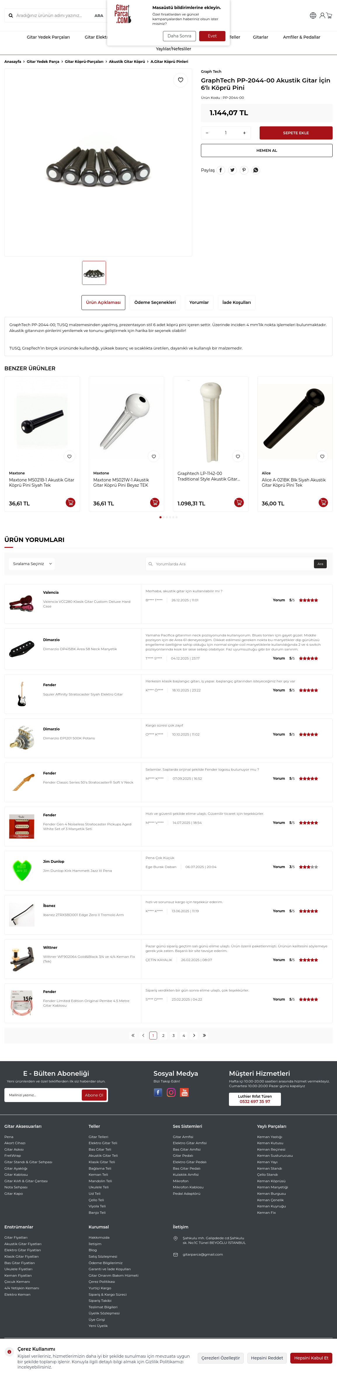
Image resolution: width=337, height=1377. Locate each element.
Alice (266, 473)
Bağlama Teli (100, 1168)
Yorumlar (199, 302)
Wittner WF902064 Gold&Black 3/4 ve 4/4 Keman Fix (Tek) (89, 958)
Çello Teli (96, 1200)
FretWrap (12, 1155)
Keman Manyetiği (272, 1187)
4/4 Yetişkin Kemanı (21, 1288)
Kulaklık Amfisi (186, 1174)
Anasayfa (12, 61)
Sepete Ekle (296, 133)
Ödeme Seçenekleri (155, 302)
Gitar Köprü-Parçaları (84, 61)
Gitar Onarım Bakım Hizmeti (114, 1275)
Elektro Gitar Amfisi (190, 1143)
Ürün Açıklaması (103, 302)
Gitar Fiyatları (15, 1237)
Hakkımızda (99, 1237)
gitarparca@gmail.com (203, 1254)
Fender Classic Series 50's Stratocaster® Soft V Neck (88, 782)
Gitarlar (256, 37)
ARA (98, 15)
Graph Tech (211, 71)
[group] (98, 162)
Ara (319, 564)
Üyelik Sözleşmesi (104, 1313)
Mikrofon (181, 1181)
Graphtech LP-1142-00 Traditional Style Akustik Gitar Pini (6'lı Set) (207, 476)
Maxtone (17, 473)
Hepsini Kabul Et (311, 1358)
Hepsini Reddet (267, 1358)
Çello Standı (267, 1174)
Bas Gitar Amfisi (187, 1149)
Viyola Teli (97, 1206)
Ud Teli (95, 1193)
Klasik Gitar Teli (102, 1162)
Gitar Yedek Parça (43, 61)
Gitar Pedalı (183, 1155)
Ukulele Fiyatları (18, 1269)
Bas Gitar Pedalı (187, 1168)
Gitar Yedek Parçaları (43, 37)
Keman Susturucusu (275, 1155)
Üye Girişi (97, 1319)
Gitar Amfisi (183, 1137)
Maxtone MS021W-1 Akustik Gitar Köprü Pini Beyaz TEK (121, 482)
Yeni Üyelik (98, 1325)
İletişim (95, 1244)
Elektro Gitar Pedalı (189, 1162)
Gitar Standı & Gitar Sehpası (28, 1162)
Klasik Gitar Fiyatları (21, 1256)
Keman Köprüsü (271, 1181)
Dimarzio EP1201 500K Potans (69, 738)
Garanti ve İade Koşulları (110, 1269)
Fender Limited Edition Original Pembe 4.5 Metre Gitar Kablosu (86, 1003)
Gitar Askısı (14, 1149)
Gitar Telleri (98, 1137)
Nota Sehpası (15, 1187)
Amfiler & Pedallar (296, 37)
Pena (8, 1137)
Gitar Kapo (13, 1193)
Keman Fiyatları (18, 1275)
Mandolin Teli (100, 1181)
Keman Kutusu (270, 1143)
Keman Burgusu (271, 1193)
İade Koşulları (237, 302)
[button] (160, 517)
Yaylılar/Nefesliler (168, 48)
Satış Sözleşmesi (103, 1256)
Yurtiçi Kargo (100, 1288)
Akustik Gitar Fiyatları (22, 1244)
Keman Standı (269, 1168)
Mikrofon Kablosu (188, 1187)
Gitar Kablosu (16, 1174)
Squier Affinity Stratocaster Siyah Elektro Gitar (83, 694)
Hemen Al (267, 152)
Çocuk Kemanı (17, 1281)
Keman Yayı (267, 1162)
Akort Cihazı (14, 1143)
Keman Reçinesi (271, 1149)
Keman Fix (266, 1212)
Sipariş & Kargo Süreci (108, 1294)
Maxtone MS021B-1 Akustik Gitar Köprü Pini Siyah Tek (41, 482)
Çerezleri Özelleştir (220, 1358)
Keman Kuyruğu (271, 1206)
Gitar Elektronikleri (99, 37)
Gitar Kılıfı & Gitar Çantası (26, 1181)
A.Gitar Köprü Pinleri (169, 61)
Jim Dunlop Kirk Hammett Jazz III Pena (77, 870)
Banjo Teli (97, 1212)
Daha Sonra (178, 36)
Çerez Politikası (102, 1281)
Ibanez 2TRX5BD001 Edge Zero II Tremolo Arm (83, 915)
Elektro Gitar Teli (103, 1143)
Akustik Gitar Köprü (127, 61)
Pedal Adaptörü (186, 1193)
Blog (93, 1250)
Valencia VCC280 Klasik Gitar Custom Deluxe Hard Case (87, 603)
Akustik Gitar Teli (103, 1155)
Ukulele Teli (99, 1187)
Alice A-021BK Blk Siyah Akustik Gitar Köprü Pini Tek (294, 482)
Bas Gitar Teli (100, 1149)
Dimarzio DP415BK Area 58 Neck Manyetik (80, 649)
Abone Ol (93, 1095)
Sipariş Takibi (100, 1300)
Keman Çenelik (270, 1200)
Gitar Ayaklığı (15, 1168)
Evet (212, 36)
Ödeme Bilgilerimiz (106, 1263)
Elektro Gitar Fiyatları (22, 1250)
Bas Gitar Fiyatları (19, 1263)
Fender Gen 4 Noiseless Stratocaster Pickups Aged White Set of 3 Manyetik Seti (87, 826)
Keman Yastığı (269, 1137)
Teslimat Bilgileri (103, 1307)
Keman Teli (98, 1174)
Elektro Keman (17, 1294)
